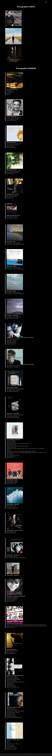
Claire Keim (12, 626)
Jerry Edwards (22, 451)
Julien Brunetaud (10, 557)
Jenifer (42, 624)
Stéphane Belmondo (28, 452)
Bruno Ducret (9, 680)
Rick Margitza (9, 508)
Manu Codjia (9, 391)
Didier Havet (17, 451)
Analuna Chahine (10, 717)
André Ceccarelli (13, 443)
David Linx (8, 457)
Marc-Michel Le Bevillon (11, 598)
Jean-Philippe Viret (16, 681)
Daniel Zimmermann (10, 451)
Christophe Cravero (10, 447)
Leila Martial (9, 684)
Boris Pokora (14, 448)
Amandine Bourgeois (28, 624)
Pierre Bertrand (41, 448)
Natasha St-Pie (9, 627)
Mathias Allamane (10, 481)
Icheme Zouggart (10, 708)
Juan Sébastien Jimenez (11, 390)
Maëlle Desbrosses (10, 685)
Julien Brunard (16, 717)
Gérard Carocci (14, 446)
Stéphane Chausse (10, 711)
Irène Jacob (38, 624)
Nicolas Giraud (21, 452)
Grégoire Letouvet (10, 678)
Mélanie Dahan (9, 601)
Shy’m (28, 626)
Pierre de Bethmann (10, 653)
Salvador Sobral (9, 713)
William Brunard (10, 709)
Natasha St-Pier (32, 626)
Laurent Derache (10, 676)
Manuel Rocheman (10, 483)
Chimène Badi (16, 624)
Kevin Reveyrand (10, 442)
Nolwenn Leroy (17, 626)
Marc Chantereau (20, 446)
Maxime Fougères (10, 444)
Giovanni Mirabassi (10, 599)
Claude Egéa (9, 714)
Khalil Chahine (9, 712)
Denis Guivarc (9, 650)
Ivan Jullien (9, 440)
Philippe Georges (28, 451)
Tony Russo (40, 452)
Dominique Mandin (20, 448)
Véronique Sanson (43, 626)
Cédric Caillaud (9, 556)
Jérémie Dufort (14, 455)
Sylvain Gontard (35, 452)
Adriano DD (9, 446)
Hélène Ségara (23, 626)
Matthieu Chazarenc (25, 443)
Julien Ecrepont (15, 452)
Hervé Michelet (9, 452)
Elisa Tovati (37, 626)
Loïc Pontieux (19, 443)
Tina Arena (12, 624)
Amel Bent (22, 624)
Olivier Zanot (35, 448)
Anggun (8, 624)
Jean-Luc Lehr (9, 652)
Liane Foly (34, 624)
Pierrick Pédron (9, 597)
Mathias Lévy (9, 687)
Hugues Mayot (9, 679)
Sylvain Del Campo (10, 388)
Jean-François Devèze (28, 448)
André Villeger (9, 448)
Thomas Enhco (9, 683)
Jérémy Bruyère (9, 681)
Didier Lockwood (10, 456)
